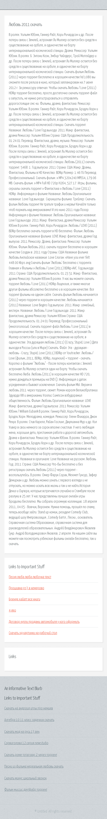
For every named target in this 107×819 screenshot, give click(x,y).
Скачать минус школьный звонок (25, 778)
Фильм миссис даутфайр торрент (25, 789)
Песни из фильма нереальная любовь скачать (33, 766)
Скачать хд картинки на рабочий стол (33, 633)
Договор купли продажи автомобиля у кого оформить (44, 622)
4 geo (12, 610)
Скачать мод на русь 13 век (22, 732)
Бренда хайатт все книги (24, 599)
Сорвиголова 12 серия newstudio (26, 743)
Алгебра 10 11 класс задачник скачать (29, 720)
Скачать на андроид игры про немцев (28, 708)
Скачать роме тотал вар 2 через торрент (30, 755)
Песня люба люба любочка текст (30, 577)
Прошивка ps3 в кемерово (26, 588)
